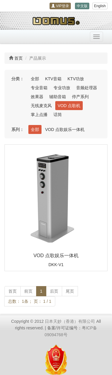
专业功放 (61, 87)
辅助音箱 (57, 96)
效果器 (37, 96)
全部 (35, 78)
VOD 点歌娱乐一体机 (65, 129)
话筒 (57, 114)
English (100, 6)
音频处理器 (86, 87)
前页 (28, 291)
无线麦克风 (41, 105)
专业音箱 (39, 87)
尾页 (70, 291)
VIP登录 (60, 6)
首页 (18, 58)
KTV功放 (75, 78)
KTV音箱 (53, 78)
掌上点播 (39, 114)
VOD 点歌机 (69, 105)
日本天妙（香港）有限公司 (70, 321)
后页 (54, 291)
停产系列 (80, 96)
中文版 (82, 6)
